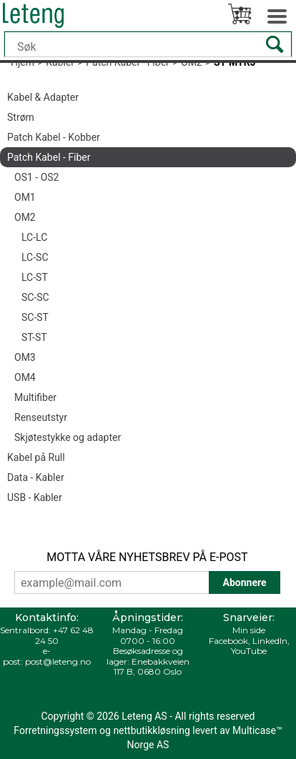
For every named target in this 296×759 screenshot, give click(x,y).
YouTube (249, 650)
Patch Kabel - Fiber (49, 157)
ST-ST (34, 337)
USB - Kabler (34, 497)
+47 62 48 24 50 (64, 635)
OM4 (25, 377)
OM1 (25, 197)
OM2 (25, 217)
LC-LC (34, 237)
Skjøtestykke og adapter (67, 437)
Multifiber (35, 397)
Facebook (228, 640)
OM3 (25, 357)
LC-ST (34, 277)
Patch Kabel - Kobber (53, 137)
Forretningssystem (55, 730)
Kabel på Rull (36, 457)
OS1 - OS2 (36, 177)
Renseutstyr (40, 417)
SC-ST (35, 317)
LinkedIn (269, 640)
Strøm (20, 117)
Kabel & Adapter (43, 97)
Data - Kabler (35, 477)
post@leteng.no (58, 661)
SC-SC (35, 297)
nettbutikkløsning (151, 730)
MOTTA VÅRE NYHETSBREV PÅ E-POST (146, 557)
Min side (248, 630)
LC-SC (35, 257)
